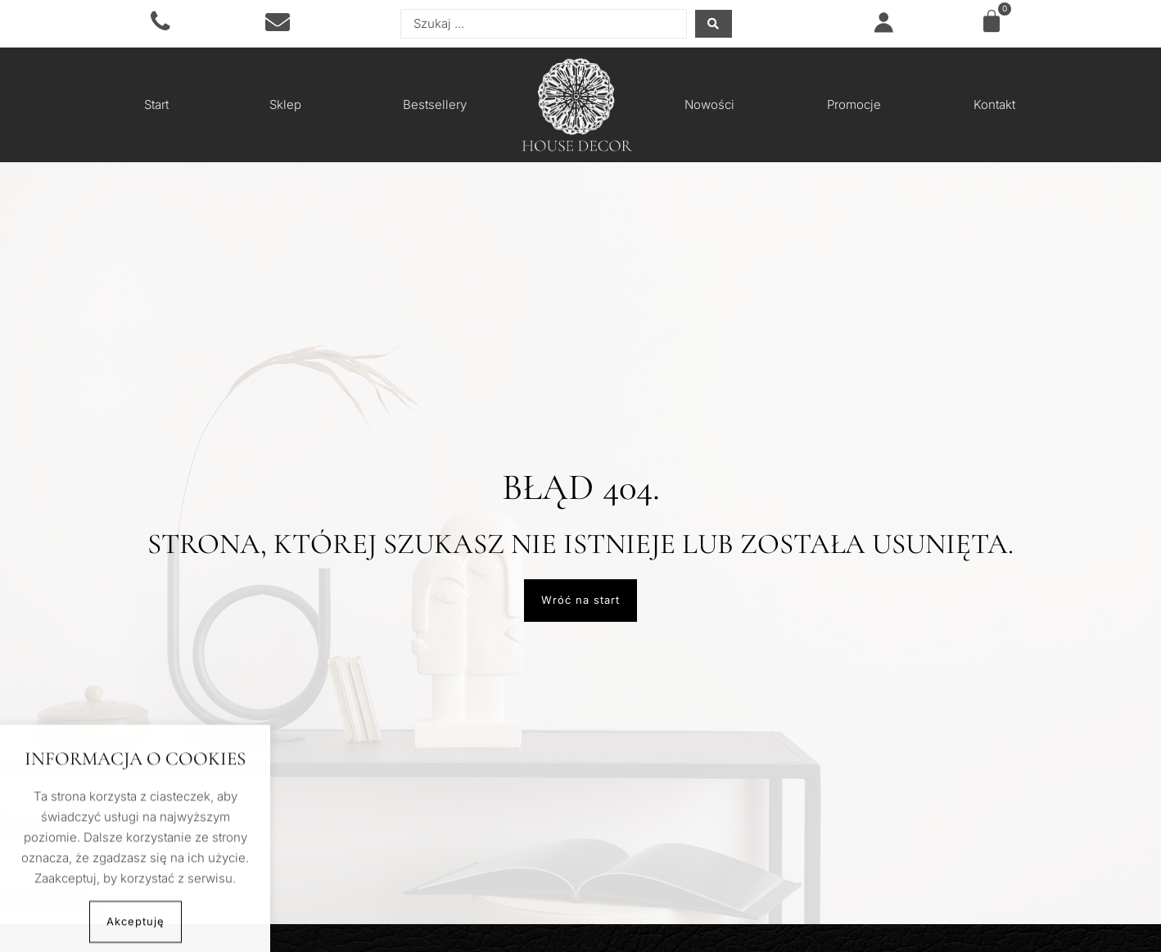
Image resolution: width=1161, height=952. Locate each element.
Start (156, 104)
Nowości (709, 104)
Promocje (854, 104)
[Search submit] (713, 24)
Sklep (285, 104)
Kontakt (994, 104)
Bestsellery (435, 104)
